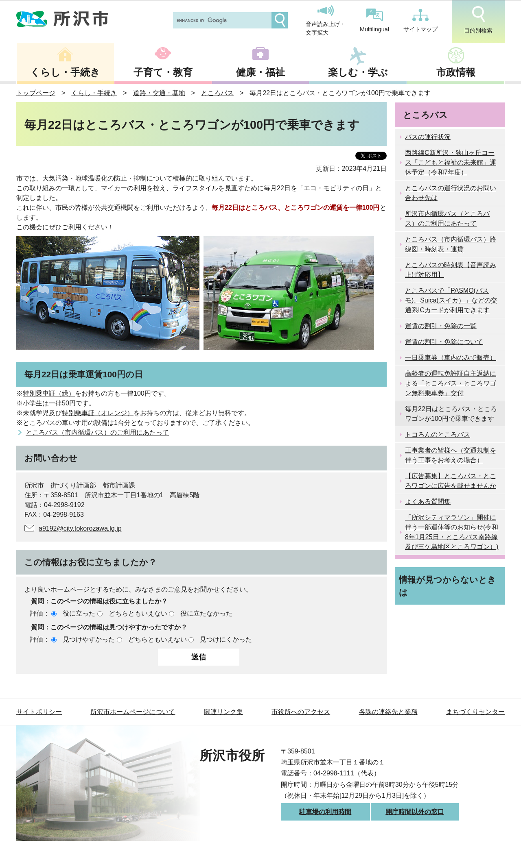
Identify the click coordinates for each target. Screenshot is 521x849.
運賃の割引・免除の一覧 (441, 325)
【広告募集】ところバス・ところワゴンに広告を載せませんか (450, 480)
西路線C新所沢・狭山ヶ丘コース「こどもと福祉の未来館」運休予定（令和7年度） (450, 162)
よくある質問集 (428, 501)
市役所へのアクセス (300, 711)
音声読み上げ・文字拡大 (326, 20)
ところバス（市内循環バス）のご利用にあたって (97, 432)
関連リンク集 (223, 711)
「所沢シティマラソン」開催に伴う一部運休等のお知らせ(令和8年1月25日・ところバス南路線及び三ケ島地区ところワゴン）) (451, 532)
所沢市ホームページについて (132, 711)
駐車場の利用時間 (325, 811)
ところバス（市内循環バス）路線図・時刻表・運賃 (450, 244)
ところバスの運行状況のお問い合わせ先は (450, 193)
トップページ (35, 92)
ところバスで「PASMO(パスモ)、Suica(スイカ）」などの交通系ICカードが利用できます (451, 300)
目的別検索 (478, 20)
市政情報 (455, 72)
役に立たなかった (206, 613)
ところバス (217, 92)
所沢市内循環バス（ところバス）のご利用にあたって (447, 218)
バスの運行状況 (428, 136)
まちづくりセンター (475, 711)
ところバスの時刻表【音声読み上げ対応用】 (450, 269)
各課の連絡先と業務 (388, 711)
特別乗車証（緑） (49, 393)
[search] (221, 20)
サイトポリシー (39, 711)
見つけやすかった (89, 639)
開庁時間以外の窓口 (414, 811)
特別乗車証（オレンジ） (98, 412)
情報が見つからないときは (447, 586)
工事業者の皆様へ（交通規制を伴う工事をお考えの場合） (450, 455)
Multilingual (374, 21)
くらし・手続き (65, 72)
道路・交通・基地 (159, 92)
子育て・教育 (163, 72)
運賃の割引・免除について (444, 341)
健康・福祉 (260, 72)
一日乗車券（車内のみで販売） (450, 357)
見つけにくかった (226, 639)
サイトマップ (420, 21)
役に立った (79, 613)
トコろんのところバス (437, 434)
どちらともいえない (138, 613)
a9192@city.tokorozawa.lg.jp (80, 528)
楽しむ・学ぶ (358, 72)
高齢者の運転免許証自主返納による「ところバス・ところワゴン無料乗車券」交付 (450, 383)
